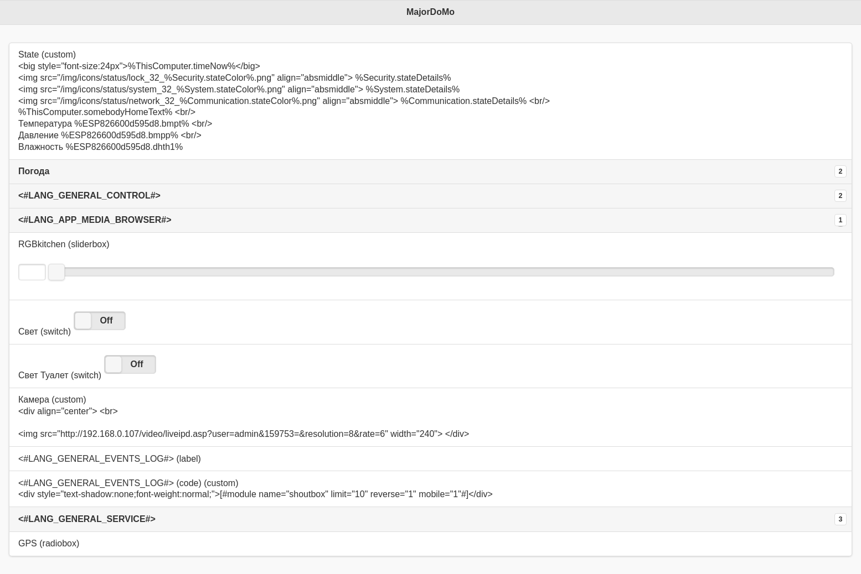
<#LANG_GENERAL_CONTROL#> (89, 195)
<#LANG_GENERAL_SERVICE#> (87, 519)
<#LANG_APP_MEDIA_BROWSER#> (95, 220)
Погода (33, 171)
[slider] (56, 272)
